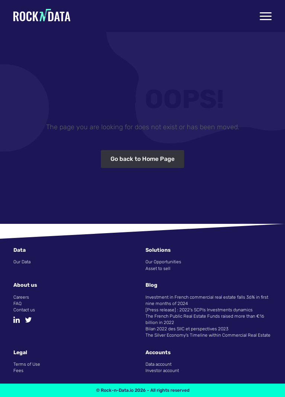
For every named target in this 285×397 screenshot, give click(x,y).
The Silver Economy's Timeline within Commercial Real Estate (207, 335)
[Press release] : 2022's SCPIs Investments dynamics (199, 309)
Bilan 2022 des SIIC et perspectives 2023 (186, 328)
